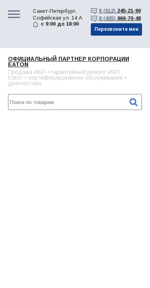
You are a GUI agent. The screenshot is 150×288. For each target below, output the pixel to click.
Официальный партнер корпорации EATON (68, 61)
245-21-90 (120, 11)
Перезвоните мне (116, 29)
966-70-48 (120, 18)
